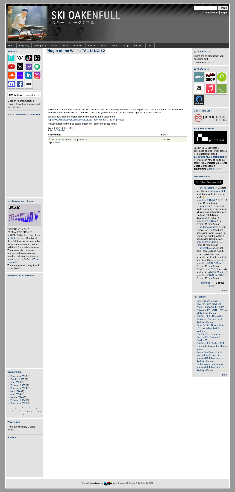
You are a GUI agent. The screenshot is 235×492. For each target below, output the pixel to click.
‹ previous (205, 282)
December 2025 (18, 376)
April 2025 (15, 382)
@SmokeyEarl (208, 248)
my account (211, 12)
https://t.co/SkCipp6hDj (209, 242)
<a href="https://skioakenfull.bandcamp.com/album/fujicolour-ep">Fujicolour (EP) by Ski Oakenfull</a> (23, 156)
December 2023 (18, 403)
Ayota (103, 45)
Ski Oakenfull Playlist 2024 (210, 343)
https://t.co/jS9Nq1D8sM (210, 263)
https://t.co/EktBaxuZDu (209, 221)
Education (78, 45)
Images (91, 45)
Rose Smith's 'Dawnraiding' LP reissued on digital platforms (210, 328)
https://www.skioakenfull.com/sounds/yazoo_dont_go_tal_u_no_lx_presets (86, 119)
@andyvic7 (207, 206)
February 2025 (17, 385)
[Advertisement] (25, 457)
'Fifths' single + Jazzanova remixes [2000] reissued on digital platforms (210, 367)
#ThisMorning (219, 272)
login (224, 12)
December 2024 (18, 388)
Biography (24, 45)
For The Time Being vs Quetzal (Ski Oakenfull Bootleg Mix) (208, 337)
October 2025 (17, 379)
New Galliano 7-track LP (208, 301)
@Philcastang (208, 188)
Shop (125, 45)
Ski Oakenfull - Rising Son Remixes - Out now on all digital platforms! (209, 319)
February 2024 (17, 400)
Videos (65, 45)
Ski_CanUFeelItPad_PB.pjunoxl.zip (70, 139)
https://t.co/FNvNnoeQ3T (210, 275)
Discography (40, 45)
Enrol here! (214, 169)
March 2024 (16, 397)
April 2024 (15, 394)
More (225, 374)
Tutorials (56, 143)
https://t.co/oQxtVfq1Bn (209, 200)
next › (29, 411)
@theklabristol (218, 191)
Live (150, 45)
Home (11, 45)
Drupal (121, 483)
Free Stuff (138, 45)
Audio (54, 45)
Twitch (15, 238)
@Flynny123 (207, 269)
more (225, 290)
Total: (205, 62)
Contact (114, 45)
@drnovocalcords (210, 227)
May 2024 (15, 391)
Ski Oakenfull (59, 130)
